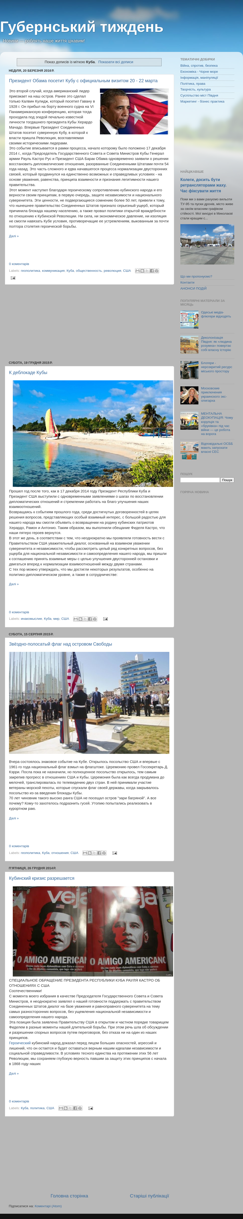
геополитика (30, 271)
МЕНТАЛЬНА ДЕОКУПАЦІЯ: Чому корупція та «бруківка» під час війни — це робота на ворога (217, 424)
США (127, 271)
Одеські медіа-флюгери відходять (216, 314)
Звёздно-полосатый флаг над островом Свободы (60, 644)
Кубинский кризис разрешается (41, 878)
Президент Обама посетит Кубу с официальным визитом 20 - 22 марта (83, 80)
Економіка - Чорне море (199, 71)
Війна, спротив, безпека (199, 65)
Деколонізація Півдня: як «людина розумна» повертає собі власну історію (216, 344)
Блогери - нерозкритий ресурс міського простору (216, 367)
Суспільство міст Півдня (199, 95)
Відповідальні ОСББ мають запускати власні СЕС (217, 448)
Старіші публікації (149, 1195)
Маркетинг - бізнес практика (202, 101)
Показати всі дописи (115, 62)
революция (112, 271)
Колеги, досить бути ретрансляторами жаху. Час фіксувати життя (203, 185)
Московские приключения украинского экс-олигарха (214, 394)
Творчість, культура (195, 89)
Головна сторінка (69, 1195)
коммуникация (53, 271)
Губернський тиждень (82, 26)
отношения (60, 853)
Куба (70, 271)
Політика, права (192, 83)
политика (37, 1108)
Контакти (187, 282)
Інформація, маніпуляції (199, 77)
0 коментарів (19, 264)
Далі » (14, 236)
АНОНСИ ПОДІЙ (193, 288)
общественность (89, 271)
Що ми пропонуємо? (196, 276)
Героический (20, 1043)
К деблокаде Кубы (28, 372)
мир (56, 619)
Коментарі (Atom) (48, 1206)
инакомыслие (31, 619)
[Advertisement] (89, 322)
